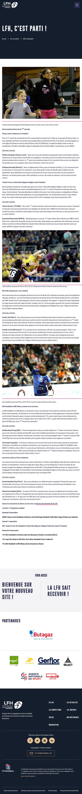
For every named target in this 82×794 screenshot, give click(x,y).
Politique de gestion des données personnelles (33, 791)
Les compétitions (55, 710)
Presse (51, 717)
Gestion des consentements (11, 791)
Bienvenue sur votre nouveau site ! (17, 591)
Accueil (4, 39)
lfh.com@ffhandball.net (41, 753)
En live (51, 702)
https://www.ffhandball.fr (28, 776)
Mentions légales (52, 791)
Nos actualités (14, 39)
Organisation (54, 725)
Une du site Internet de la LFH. (47, 504)
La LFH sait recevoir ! (59, 591)
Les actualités (72, 702)
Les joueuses (71, 710)
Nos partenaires (73, 717)
